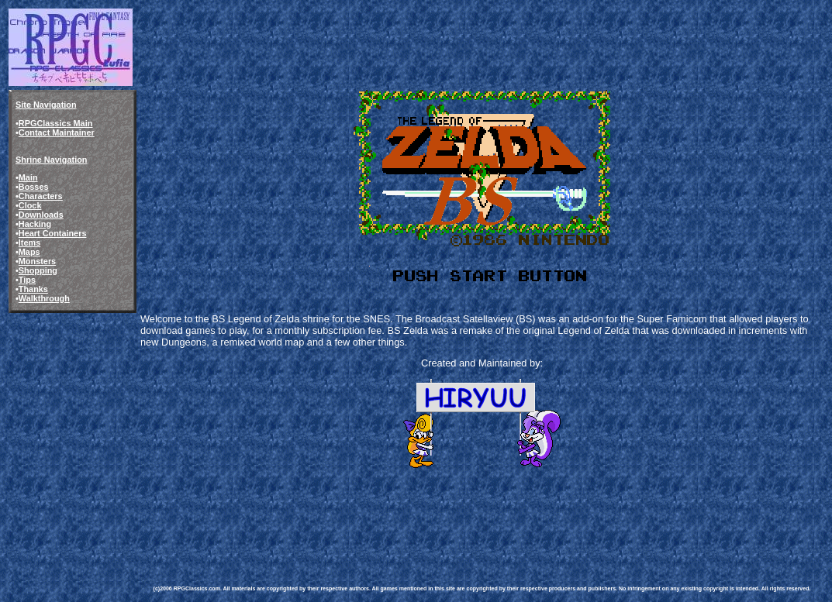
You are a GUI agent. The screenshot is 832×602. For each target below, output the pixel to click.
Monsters (37, 261)
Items (29, 242)
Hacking (35, 224)
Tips (27, 279)
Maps (29, 251)
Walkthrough (44, 298)
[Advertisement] (436, 515)
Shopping (38, 270)
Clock (30, 205)
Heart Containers (53, 233)
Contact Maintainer (57, 132)
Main (28, 177)
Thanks (33, 289)
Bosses (34, 186)
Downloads (41, 214)
